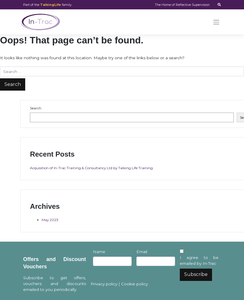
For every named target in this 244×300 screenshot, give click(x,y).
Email (141, 251)
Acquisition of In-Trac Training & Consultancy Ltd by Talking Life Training (91, 168)
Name (99, 251)
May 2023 (50, 220)
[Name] (112, 261)
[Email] (155, 261)
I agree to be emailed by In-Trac (199, 260)
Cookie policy (134, 284)
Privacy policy (104, 284)
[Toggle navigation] (216, 22)
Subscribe (196, 274)
